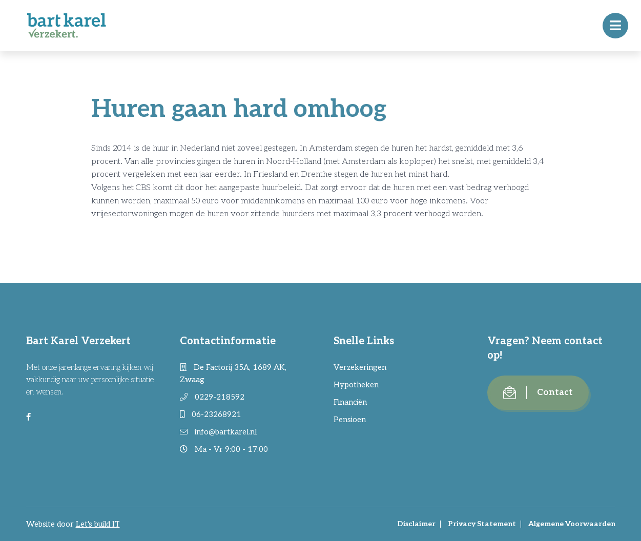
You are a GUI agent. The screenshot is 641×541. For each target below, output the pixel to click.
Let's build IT (98, 524)
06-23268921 (210, 414)
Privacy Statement (482, 523)
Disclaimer (416, 523)
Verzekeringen (360, 367)
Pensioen (350, 419)
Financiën (350, 402)
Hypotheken (356, 384)
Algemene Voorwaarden (571, 523)
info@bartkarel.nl (218, 431)
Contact (538, 392)
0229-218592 (212, 397)
